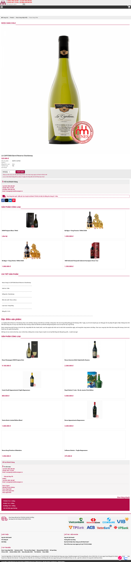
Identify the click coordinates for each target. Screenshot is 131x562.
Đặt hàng (20, 172)
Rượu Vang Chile (8, 23)
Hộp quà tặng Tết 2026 (42, 550)
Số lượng (9, 172)
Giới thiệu (3, 542)
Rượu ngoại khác (6, 492)
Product (12, 17)
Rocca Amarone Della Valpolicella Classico (77, 360)
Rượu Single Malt (6, 489)
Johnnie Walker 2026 (14, 552)
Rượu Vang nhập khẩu (21, 17)
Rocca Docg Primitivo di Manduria (12, 450)
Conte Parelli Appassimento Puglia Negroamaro (16, 390)
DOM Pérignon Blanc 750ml (10, 230)
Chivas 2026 (4, 552)
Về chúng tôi (4, 539)
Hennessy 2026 (18, 550)
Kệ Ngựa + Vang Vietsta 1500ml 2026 (13, 260)
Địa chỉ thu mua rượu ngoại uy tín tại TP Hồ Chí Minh (78, 544)
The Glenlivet (37, 552)
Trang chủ (4, 17)
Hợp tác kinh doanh (6, 537)
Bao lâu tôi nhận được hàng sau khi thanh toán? (76, 542)
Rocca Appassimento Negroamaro (75, 420)
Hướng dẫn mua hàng (69, 539)
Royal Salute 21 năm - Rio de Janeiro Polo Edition (79, 390)
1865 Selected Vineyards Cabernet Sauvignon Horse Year (81, 260)
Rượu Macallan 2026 (27, 552)
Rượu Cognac (6, 485)
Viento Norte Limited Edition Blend (12, 420)
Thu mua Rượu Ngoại (29, 550)
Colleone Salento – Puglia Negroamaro (76, 450)
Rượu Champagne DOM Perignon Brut (13, 360)
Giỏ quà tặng (53, 550)
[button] (3, 200)
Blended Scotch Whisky (8, 487)
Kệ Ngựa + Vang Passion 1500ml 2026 (76, 230)
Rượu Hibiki (45, 552)
